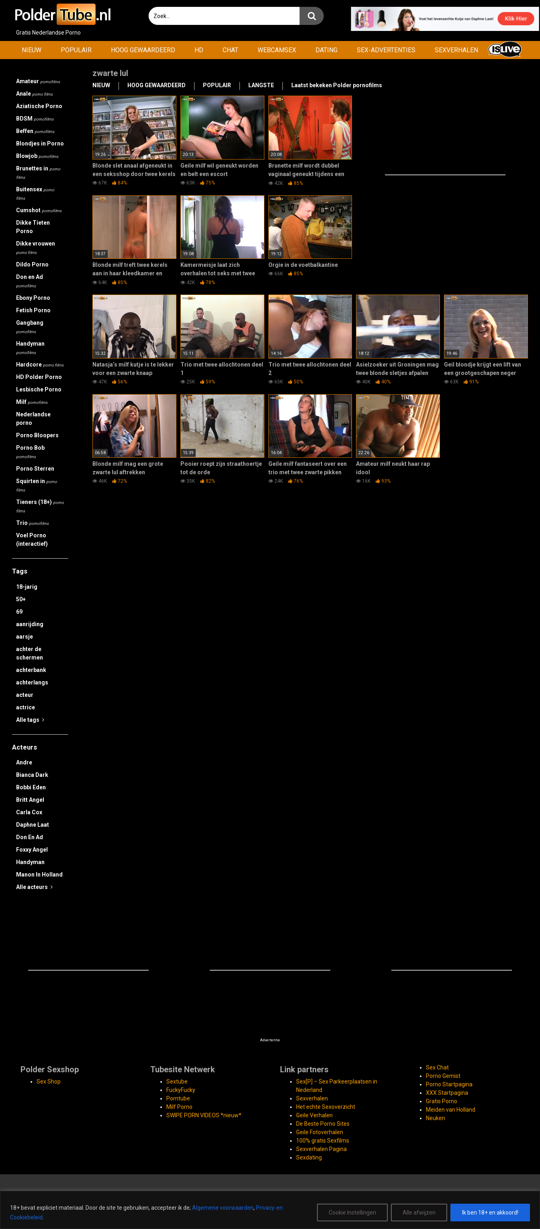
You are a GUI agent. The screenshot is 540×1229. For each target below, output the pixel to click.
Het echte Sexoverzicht (325, 1107)
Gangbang (29, 327)
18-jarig (26, 587)
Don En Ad (29, 837)
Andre (24, 762)
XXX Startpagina (447, 1093)
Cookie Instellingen (352, 1212)
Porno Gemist (443, 1076)
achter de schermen (29, 653)
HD (198, 50)
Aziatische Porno (39, 106)
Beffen (35, 131)
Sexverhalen (312, 1098)
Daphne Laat (32, 824)
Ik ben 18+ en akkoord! (490, 1212)
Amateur (38, 81)
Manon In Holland (39, 874)
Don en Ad (29, 281)
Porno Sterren (35, 468)
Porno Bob (30, 451)
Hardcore (39, 364)
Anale (34, 93)
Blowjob (37, 156)
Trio (32, 523)
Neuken (435, 1118)
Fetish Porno (33, 310)
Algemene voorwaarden (223, 1207)
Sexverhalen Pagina (321, 1149)
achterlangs (32, 682)
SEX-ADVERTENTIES (386, 50)
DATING (326, 50)
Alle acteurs (34, 887)
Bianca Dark (32, 775)
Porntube (178, 1098)
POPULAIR (76, 50)
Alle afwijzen (419, 1212)
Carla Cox (29, 812)
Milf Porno (179, 1107)
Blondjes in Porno (40, 143)
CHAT (230, 50)
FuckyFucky (180, 1090)
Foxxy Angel (32, 849)
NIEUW (31, 50)
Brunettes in (38, 172)
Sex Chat (437, 1067)
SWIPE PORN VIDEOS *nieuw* (203, 1115)
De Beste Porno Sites (323, 1123)
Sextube (177, 1081)
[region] (270, 1210)
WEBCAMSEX (277, 50)
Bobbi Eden (31, 787)
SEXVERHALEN (456, 50)
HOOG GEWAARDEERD (143, 50)
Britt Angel (30, 800)
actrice (25, 707)
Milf (31, 402)
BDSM (34, 118)
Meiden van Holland (450, 1109)
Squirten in (36, 485)
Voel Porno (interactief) (32, 539)
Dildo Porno (32, 264)
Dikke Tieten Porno (33, 226)
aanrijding (29, 624)
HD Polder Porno (39, 377)
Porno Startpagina (449, 1084)
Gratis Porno (441, 1101)
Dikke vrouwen (35, 247)
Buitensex (35, 193)
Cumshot (38, 210)
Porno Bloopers (37, 435)
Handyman (30, 347)
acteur (24, 695)
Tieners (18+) (40, 506)
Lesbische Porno (38, 389)
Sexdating (309, 1157)
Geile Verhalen (314, 1115)
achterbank (31, 670)
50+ (21, 599)
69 (19, 611)
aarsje (24, 636)
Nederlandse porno (33, 418)
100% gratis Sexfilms (322, 1140)
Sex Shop (49, 1081)
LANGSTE (261, 85)
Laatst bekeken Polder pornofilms (336, 85)
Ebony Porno (33, 298)
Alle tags (30, 720)
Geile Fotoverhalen (319, 1132)
